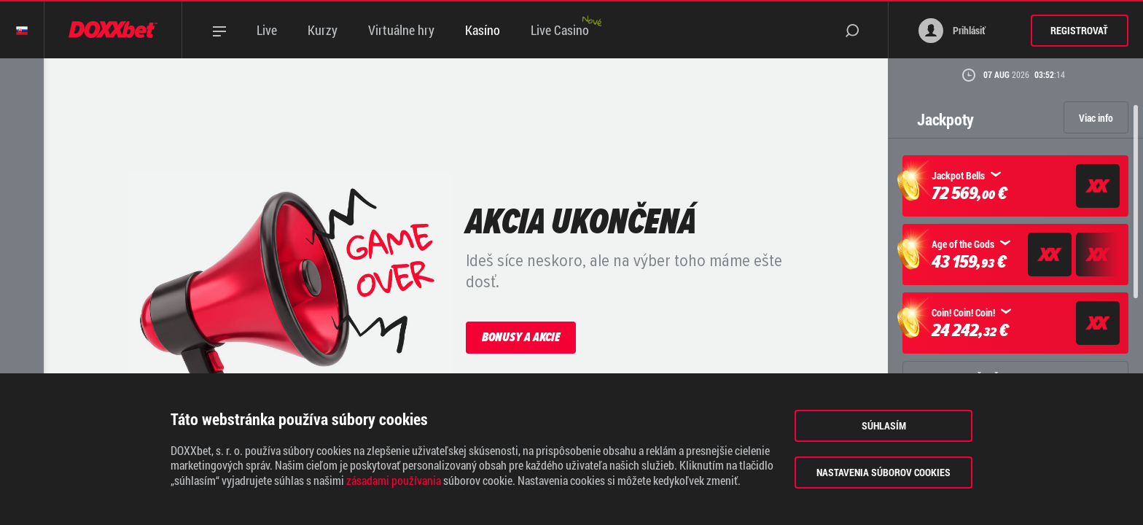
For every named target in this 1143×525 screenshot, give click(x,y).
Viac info (1096, 118)
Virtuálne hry (401, 30)
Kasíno (482, 30)
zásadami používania (393, 480)
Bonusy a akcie (521, 336)
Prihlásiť (952, 30)
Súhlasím (884, 425)
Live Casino (560, 30)
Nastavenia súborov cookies (883, 472)
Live (267, 30)
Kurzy (323, 30)
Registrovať (1079, 30)
